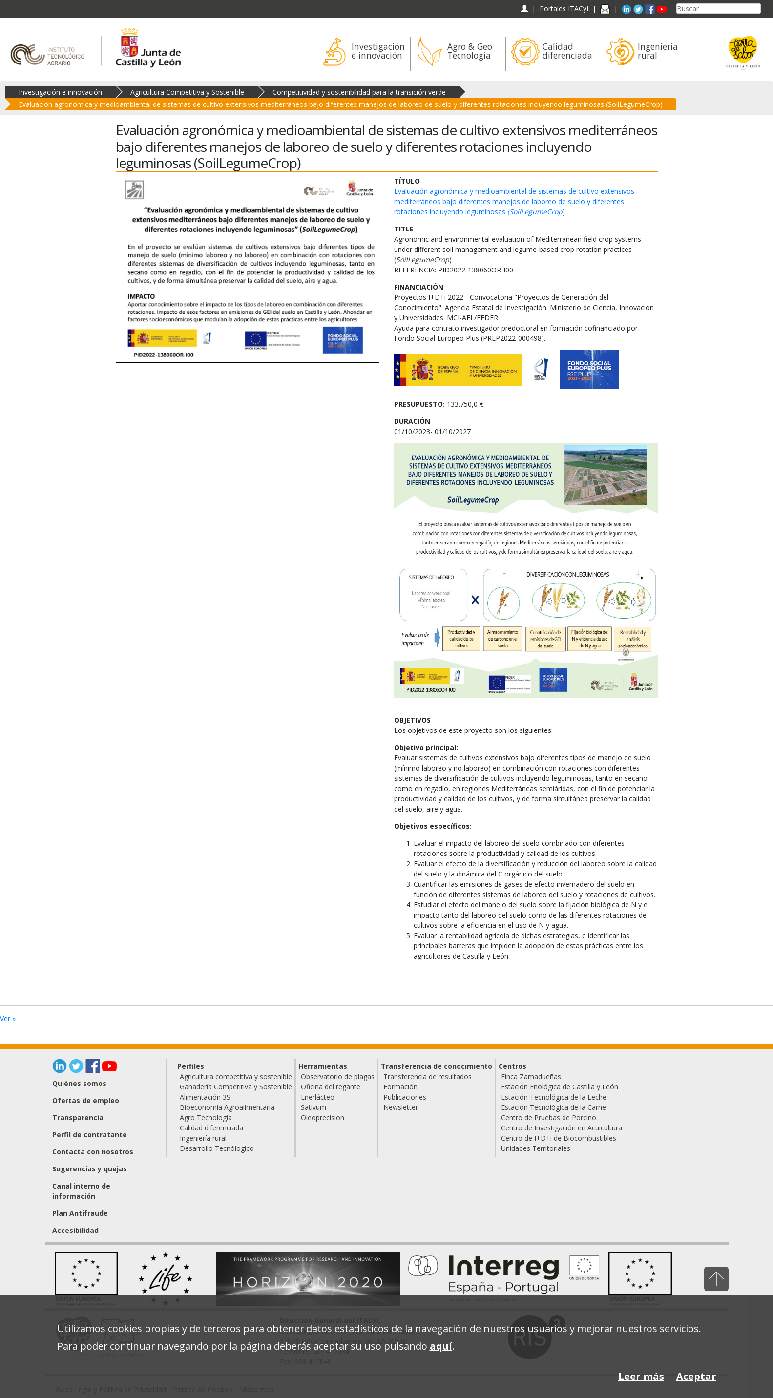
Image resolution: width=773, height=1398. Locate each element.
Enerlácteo (317, 1097)
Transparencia (78, 1117)
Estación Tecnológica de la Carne (553, 1107)
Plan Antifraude (80, 1213)
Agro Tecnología (206, 1117)
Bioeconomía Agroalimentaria (227, 1107)
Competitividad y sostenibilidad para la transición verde (359, 92)
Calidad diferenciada (211, 1127)
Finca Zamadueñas (531, 1076)
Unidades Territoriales (535, 1148)
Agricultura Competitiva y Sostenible (187, 92)
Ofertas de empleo (85, 1100)
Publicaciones (404, 1097)
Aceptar (696, 1376)
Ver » (8, 1018)
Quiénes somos (79, 1083)
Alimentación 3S (205, 1097)
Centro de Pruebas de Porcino (548, 1117)
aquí (441, 1346)
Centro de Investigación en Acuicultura (561, 1127)
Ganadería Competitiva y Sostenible (236, 1086)
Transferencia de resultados (427, 1076)
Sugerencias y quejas (89, 1168)
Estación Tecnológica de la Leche (553, 1097)
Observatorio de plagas (338, 1076)
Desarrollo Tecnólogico (217, 1148)
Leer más (641, 1376)
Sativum (313, 1107)
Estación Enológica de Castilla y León (559, 1086)
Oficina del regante (330, 1086)
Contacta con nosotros (92, 1151)
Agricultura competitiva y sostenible (236, 1076)
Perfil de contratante (89, 1134)
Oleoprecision (322, 1117)
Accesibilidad (75, 1230)
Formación (400, 1086)
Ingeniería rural (203, 1138)
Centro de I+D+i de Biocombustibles (558, 1138)
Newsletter (400, 1107)
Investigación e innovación (60, 92)
